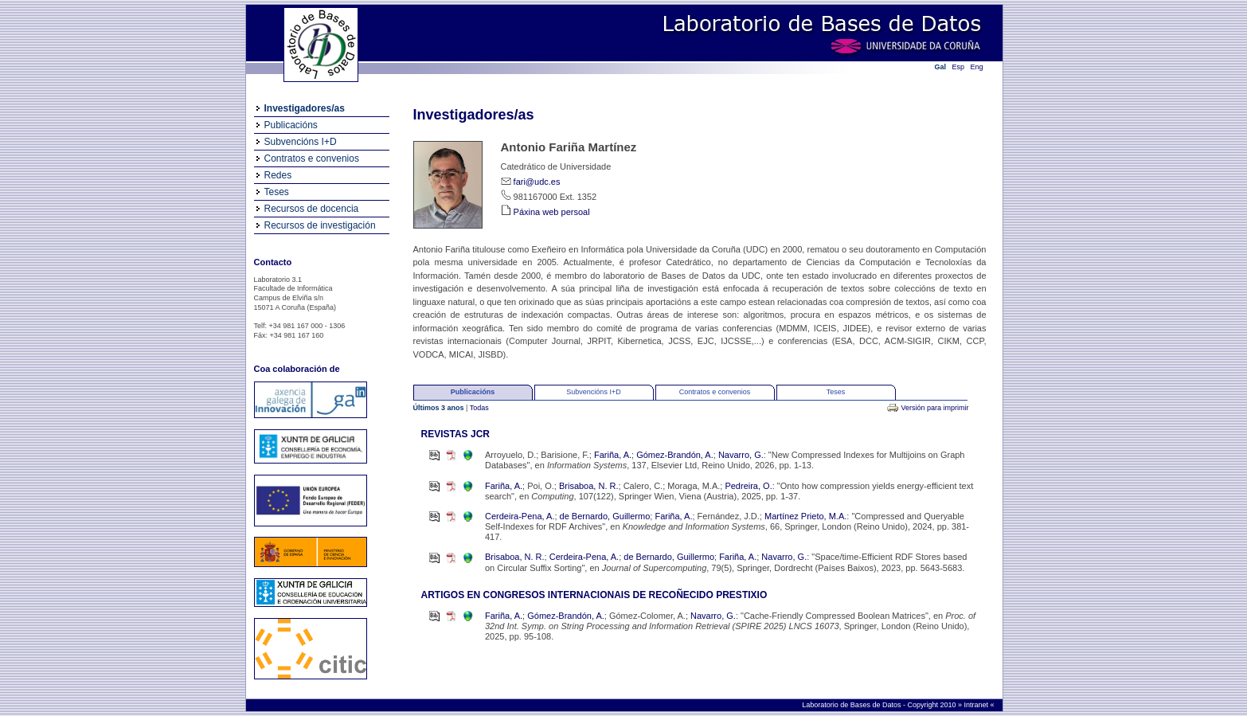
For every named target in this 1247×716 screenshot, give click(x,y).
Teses (276, 192)
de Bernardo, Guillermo (605, 516)
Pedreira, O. (748, 486)
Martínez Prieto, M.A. (805, 516)
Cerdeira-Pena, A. (519, 516)
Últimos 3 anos (440, 408)
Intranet (977, 705)
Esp (958, 67)
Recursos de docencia (311, 208)
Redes (278, 175)
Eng (977, 67)
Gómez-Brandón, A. (674, 455)
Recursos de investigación (320, 225)
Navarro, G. (741, 455)
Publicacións (291, 125)
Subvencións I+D (300, 141)
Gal (941, 67)
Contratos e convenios (311, 158)
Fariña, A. (612, 455)
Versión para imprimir (934, 408)
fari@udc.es (537, 181)
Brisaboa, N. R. (589, 486)
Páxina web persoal (552, 212)
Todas (479, 408)
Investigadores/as (304, 108)
